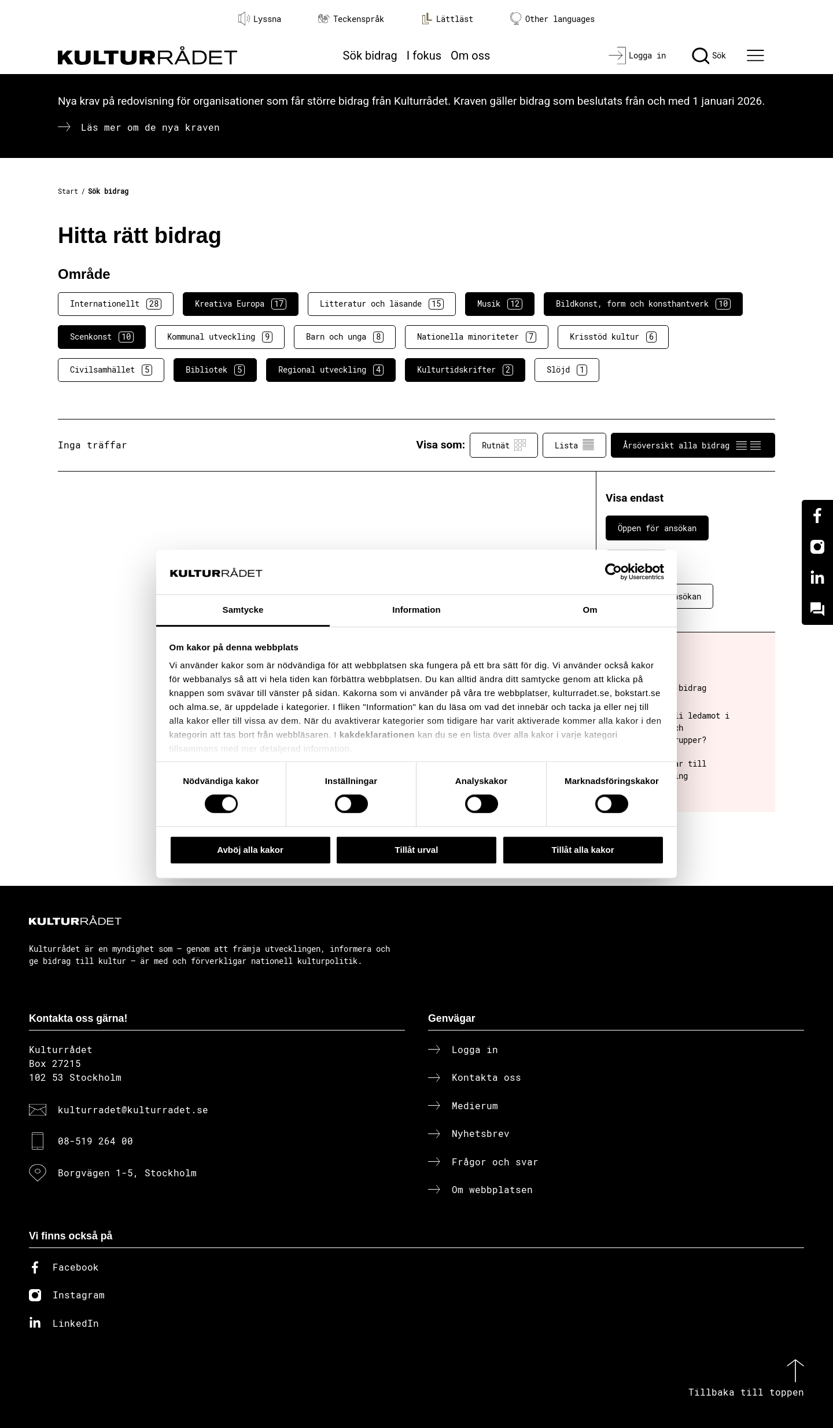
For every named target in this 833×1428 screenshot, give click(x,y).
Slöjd (567, 370)
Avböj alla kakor (250, 850)
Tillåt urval (416, 850)
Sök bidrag (370, 55)
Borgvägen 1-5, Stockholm (127, 1172)
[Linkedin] (817, 578)
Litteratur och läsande (382, 304)
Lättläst (447, 18)
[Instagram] (817, 546)
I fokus (424, 55)
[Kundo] (817, 609)
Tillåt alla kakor (582, 850)
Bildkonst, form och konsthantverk (643, 304)
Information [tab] (416, 609)
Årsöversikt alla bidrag (693, 445)
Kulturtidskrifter (465, 370)
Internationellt (115, 304)
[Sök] (708, 55)
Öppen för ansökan (657, 527)
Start (68, 191)
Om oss (470, 55)
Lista (574, 445)
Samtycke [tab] (243, 609)
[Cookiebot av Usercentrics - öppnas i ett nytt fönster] (613, 572)
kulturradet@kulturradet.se (133, 1109)
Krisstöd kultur (613, 337)
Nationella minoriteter (476, 337)
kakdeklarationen (377, 735)
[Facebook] (817, 515)
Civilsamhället (111, 370)
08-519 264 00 (95, 1141)
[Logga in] (637, 55)
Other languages (552, 18)
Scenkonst (102, 337)
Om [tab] (590, 609)
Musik (499, 304)
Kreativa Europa (240, 304)
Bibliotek (215, 370)
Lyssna (259, 18)
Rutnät (504, 445)
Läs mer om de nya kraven (150, 127)
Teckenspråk (351, 18)
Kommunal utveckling (219, 337)
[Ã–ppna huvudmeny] (757, 55)
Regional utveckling (331, 370)
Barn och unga (345, 337)
